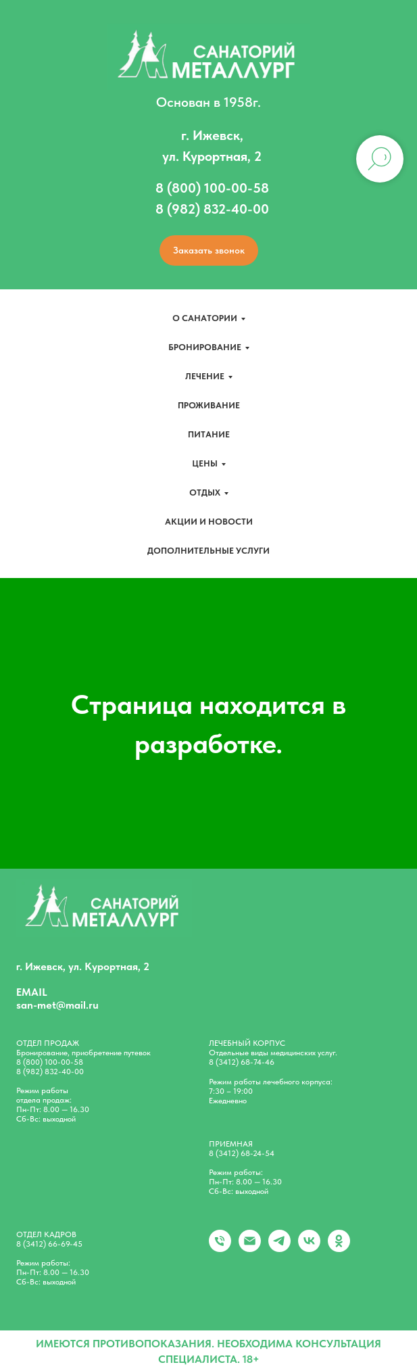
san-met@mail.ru (57, 1005)
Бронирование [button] (204, 347)
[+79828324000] (220, 1248)
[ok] (339, 1248)
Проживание (209, 405)
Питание (209, 434)
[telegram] (279, 1248)
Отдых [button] (204, 492)
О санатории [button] (204, 318)
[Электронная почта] (250, 1248)
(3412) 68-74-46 (245, 1062)
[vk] (309, 1248)
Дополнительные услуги (208, 551)
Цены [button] (205, 463)
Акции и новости (209, 521)
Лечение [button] (204, 376)
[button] (209, 250)
